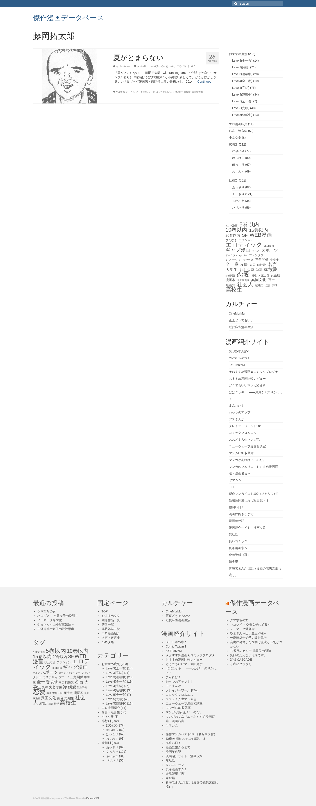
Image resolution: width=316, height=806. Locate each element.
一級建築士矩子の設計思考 (55, 629)
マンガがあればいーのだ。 (247, 460)
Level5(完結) (241, 108)
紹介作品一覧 (111, 620)
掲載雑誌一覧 (111, 629)
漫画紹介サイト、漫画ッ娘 (247, 527)
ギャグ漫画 (141, 92)
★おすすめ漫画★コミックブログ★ (253, 372)
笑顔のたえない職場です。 (248, 655)
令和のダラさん (240, 664)
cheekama (124, 66)
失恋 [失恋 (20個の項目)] (250, 270)
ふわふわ (238, 201)
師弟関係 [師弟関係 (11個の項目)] (230, 275)
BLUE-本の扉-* (239, 351)
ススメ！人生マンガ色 (244, 439)
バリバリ (238, 207)
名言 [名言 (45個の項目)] (272, 264)
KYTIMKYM (237, 365)
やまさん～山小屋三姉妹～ (55, 624)
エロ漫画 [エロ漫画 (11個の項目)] (269, 245)
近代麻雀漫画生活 (241, 327)
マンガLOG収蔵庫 (241, 453)
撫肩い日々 (236, 507)
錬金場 (233, 561)
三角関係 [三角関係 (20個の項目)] (261, 260)
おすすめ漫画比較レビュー (247, 378)
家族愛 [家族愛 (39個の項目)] (270, 269)
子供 (175, 92)
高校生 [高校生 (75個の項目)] (234, 290)
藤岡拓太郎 (197, 92)
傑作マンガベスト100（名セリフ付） (254, 493)
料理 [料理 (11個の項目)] (254, 275)
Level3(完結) (241, 67)
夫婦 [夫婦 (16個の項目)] (242, 270)
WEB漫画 (120, 92)
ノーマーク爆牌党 (49, 620)
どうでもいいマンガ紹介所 (247, 385)
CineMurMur (237, 313)
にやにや (182, 66)
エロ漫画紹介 (238, 124)
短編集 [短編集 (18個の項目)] (230, 285)
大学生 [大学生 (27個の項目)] (231, 269)
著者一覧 (108, 624)
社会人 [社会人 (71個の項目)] (245, 284)
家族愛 (187, 92)
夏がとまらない (164, 92)
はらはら (238, 158)
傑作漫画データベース (68, 17)
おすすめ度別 (238, 54)
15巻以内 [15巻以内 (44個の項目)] (258, 230)
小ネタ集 (235, 137)
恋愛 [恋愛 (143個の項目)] (243, 274)
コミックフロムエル (243, 432)
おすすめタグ (111, 615)
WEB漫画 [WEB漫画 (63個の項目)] (261, 235)
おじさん (130, 92)
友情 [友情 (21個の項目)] (244, 265)
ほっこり (238, 164)
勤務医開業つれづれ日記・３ (249, 500)
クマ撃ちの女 (46, 611)
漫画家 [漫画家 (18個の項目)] (230, 280)
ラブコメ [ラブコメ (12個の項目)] (248, 260)
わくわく (238, 171)
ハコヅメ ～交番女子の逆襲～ (57, 615)
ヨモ (232, 487)
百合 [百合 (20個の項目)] (271, 280)
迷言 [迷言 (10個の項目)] (268, 285)
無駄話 (233, 534)
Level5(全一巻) (242, 101)
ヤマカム (235, 480)
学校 (180, 92)
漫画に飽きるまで (241, 514)
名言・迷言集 (238, 131)
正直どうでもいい (241, 320)
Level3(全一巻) (242, 60)
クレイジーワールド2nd (245, 426)
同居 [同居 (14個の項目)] (252, 265)
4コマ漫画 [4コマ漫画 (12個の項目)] (232, 225)
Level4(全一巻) (157, 66)
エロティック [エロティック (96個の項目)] (244, 244)
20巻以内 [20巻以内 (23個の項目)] (233, 235)
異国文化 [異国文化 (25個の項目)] (258, 280)
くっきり (238, 194)
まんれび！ (236, 405)
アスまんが (236, 419)
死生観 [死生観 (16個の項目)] (275, 275)
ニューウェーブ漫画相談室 (247, 446)
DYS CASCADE (241, 659)
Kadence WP (92, 798)
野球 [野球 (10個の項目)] (274, 285)
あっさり (171, 66)
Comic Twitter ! (239, 358)
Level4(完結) (241, 87)
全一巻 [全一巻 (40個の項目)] (232, 264)
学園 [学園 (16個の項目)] (259, 270)
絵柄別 (233, 180)
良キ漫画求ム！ (239, 548)
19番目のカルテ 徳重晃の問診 (250, 651)
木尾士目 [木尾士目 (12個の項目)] (264, 275)
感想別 (233, 144)
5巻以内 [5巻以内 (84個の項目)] (249, 224)
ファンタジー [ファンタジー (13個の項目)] (257, 255)
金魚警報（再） (239, 555)
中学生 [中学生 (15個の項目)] (274, 260)
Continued (205, 81)
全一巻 (151, 92)
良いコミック (238, 541)
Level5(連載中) (242, 115)
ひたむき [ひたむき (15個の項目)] (231, 240)
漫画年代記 (236, 521)
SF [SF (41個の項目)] (245, 235)
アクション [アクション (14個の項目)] (246, 240)
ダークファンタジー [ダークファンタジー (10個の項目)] (236, 255)
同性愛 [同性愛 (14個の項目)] (261, 265)
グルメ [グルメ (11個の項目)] (255, 250)
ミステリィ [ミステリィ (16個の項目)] (233, 260)
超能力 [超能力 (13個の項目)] (259, 285)
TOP (105, 611)
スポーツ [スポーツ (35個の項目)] (269, 250)
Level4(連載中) (242, 94)
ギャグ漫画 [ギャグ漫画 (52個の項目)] (238, 250)
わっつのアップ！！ (243, 412)
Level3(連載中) (242, 74)
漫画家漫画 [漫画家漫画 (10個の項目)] (243, 280)
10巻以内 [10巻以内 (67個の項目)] (236, 230)
